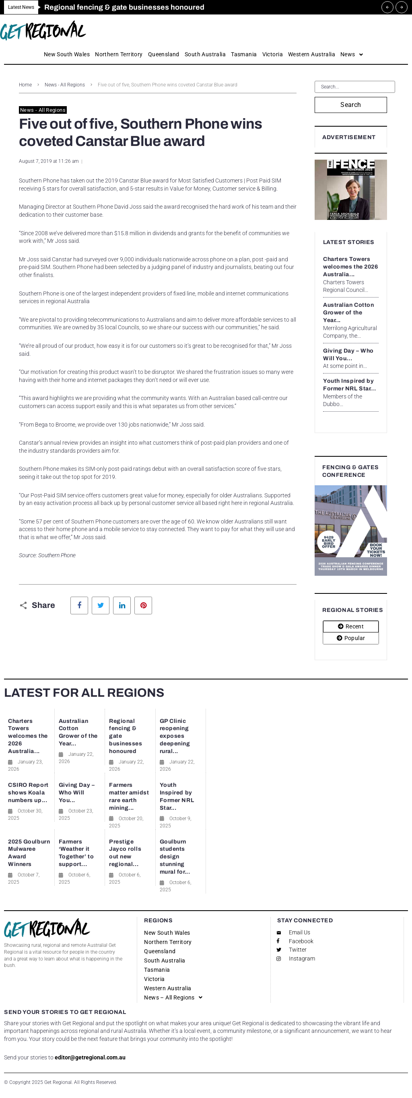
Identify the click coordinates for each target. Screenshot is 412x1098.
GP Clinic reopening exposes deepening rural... (175, 736)
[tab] (351, 626)
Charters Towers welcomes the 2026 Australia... (350, 266)
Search (350, 105)
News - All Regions (65, 85)
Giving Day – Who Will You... (77, 792)
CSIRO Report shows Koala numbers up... (28, 792)
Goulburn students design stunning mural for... (175, 857)
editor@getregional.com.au (90, 1057)
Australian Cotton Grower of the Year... (348, 312)
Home (25, 85)
